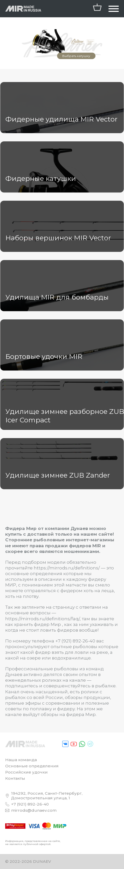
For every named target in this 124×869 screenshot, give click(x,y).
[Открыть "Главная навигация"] (113, 9)
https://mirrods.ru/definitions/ (67, 567)
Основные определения (32, 765)
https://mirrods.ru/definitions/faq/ (42, 618)
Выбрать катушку (76, 56)
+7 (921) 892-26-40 (75, 640)
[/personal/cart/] (97, 9)
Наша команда (21, 759)
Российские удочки (26, 772)
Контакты (15, 778)
